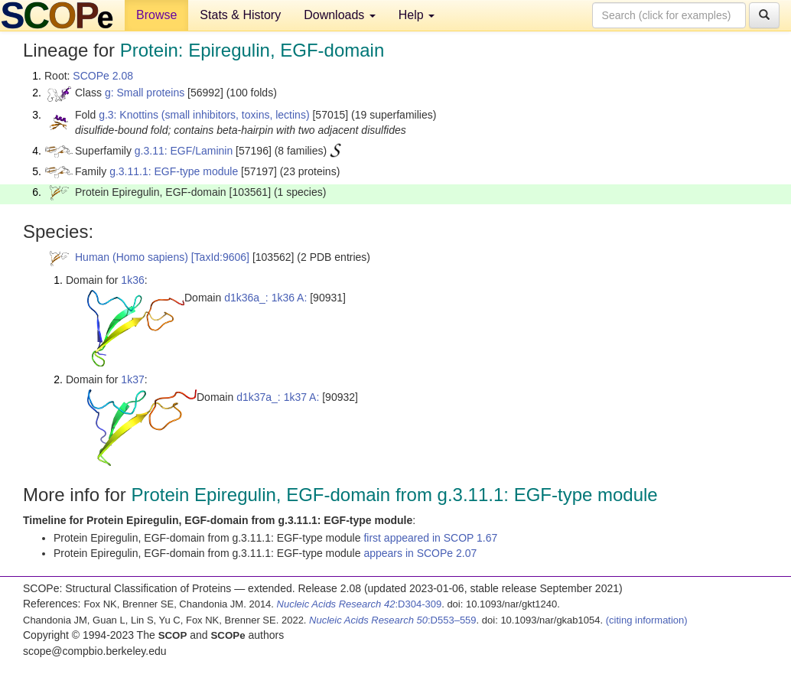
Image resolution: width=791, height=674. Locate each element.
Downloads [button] (340, 14)
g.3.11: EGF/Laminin (184, 151)
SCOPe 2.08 (103, 76)
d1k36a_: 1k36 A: (265, 297)
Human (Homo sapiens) (131, 257)
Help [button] (417, 14)
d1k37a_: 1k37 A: (277, 397)
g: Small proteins (144, 92)
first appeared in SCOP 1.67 (430, 538)
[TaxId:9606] (220, 257)
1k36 (132, 280)
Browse (156, 14)
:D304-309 (359, 604)
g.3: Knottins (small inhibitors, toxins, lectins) (204, 115)
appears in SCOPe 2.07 (420, 553)
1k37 (132, 379)
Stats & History (240, 14)
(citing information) (647, 620)
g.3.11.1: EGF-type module (173, 171)
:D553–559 (393, 620)
